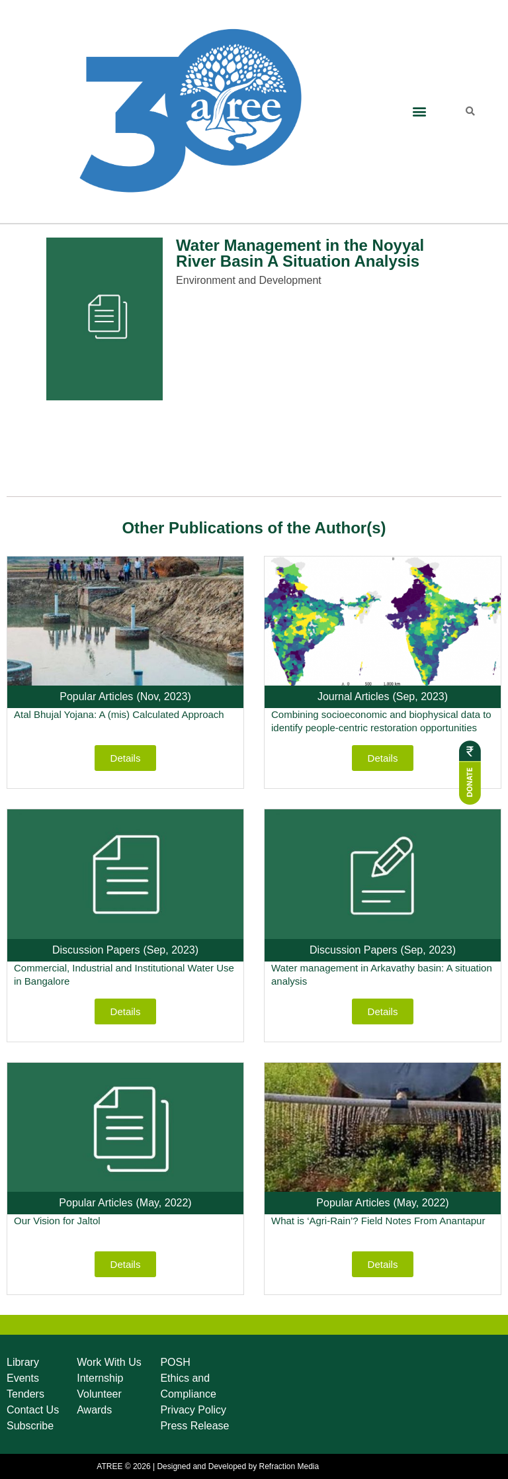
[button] (419, 111)
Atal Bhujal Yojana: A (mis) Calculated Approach (119, 714)
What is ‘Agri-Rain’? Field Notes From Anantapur (378, 1220)
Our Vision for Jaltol (57, 1220)
